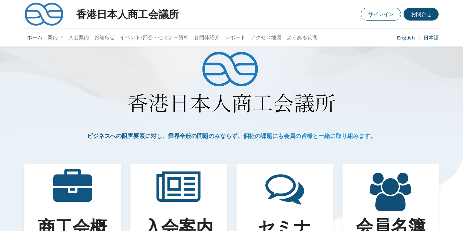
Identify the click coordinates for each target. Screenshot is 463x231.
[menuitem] (34, 37)
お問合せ (421, 14)
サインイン (381, 14)
